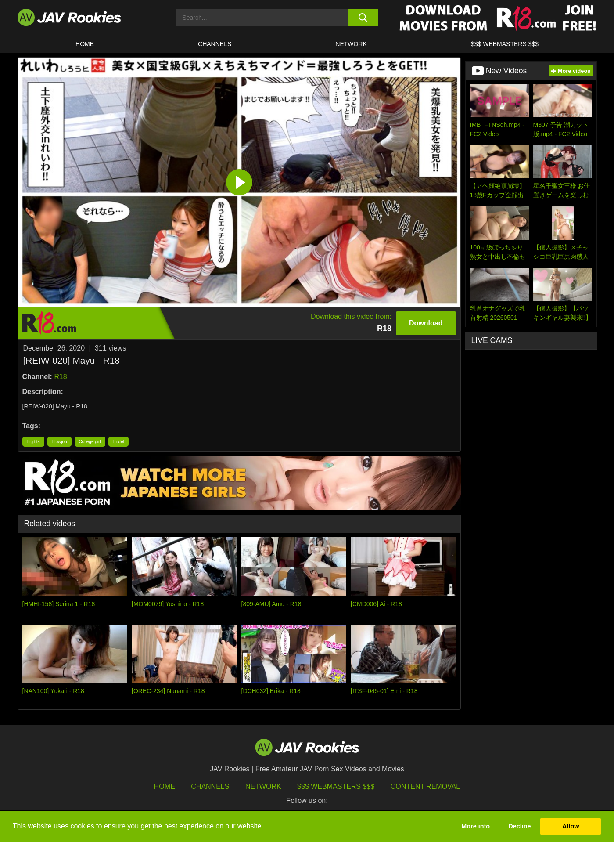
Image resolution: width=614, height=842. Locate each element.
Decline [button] (519, 826)
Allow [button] (570, 826)
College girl (90, 441)
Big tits (33, 441)
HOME (84, 43)
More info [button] (475, 826)
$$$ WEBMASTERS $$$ (505, 43)
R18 (60, 376)
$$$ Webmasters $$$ (335, 786)
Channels (214, 43)
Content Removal (425, 786)
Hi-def (119, 441)
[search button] (363, 17)
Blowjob (59, 441)
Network (351, 43)
